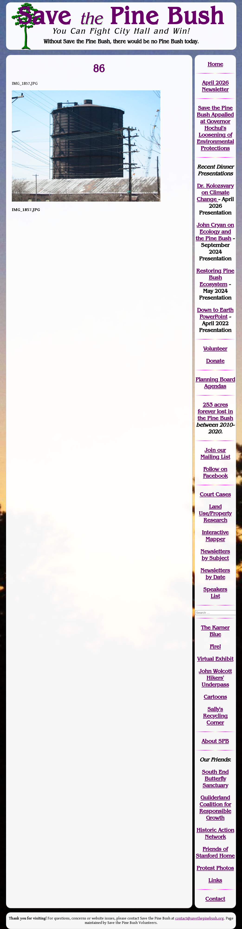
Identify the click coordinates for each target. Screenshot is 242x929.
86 (99, 68)
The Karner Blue (215, 631)
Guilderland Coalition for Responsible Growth (215, 807)
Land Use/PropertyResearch (215, 513)
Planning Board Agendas (215, 382)
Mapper (215, 539)
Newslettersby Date (215, 573)
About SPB (215, 741)
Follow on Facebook (215, 472)
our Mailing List (215, 453)
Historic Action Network (215, 833)
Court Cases (215, 494)
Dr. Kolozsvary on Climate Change (215, 192)
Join (210, 450)
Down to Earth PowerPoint (215, 313)
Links (215, 880)
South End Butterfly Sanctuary (215, 778)
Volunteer (215, 348)
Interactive (215, 532)
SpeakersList (215, 592)
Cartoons (215, 696)
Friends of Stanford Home (215, 852)
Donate (215, 360)
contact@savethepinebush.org (199, 918)
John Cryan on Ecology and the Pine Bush (215, 231)
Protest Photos (215, 868)
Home (215, 64)
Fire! (215, 646)
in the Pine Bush (215, 414)
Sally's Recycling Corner (215, 716)
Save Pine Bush (121, 15)
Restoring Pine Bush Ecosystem (215, 277)
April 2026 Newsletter (215, 86)
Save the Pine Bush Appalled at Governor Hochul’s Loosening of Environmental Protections (215, 128)
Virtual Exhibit (215, 658)
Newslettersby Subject (215, 554)
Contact (215, 898)
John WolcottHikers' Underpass (215, 678)
